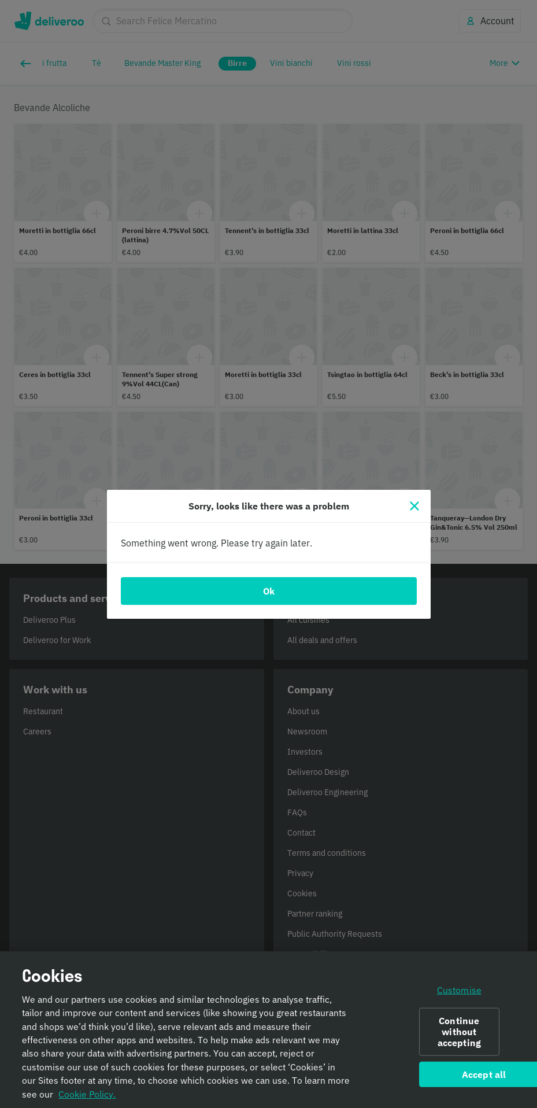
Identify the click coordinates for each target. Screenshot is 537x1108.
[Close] (414, 506)
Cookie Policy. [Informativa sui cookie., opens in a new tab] (87, 1101)
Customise (459, 997)
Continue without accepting (459, 1038)
